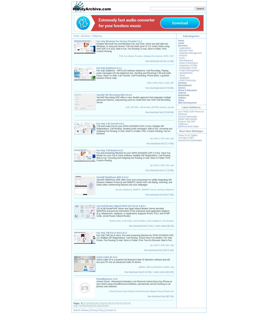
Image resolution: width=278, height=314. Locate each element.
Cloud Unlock (128, 291)
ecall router (127, 221)
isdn (167, 138)
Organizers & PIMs (188, 65)
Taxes (182, 75)
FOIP (171, 56)
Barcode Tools (186, 50)
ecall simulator (139, 221)
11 (113, 303)
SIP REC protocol (158, 107)
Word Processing (187, 80)
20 (91, 306)
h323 (156, 138)
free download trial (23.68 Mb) (160, 112)
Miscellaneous (186, 60)
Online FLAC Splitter (188, 135)
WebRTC (137, 190)
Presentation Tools (188, 68)
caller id (149, 267)
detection (158, 267)
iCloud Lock (169, 291)
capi (172, 138)
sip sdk (171, 107)
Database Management (190, 53)
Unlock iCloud (115, 291)
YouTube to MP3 (186, 138)
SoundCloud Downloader (190, 140)
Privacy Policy (97, 310)
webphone (127, 190)
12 (117, 303)
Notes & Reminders (188, 63)
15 (129, 303)
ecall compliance (154, 221)
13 (121, 303)
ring (172, 267)
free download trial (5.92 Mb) (138, 272)
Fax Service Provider (133, 56)
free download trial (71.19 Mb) (160, 170)
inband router (115, 221)
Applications (185, 48)
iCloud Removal (142, 291)
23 (103, 306)
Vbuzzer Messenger (187, 116)
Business (85, 36)
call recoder (145, 107)
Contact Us (111, 310)
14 (125, 303)
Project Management (189, 70)
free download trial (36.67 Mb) (160, 194)
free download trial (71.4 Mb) (160, 143)
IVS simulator (168, 221)
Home (76, 36)
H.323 (166, 83)
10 (108, 303)
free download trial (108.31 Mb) (159, 250)
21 (95, 306)
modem (166, 267)
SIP (172, 83)
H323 (160, 83)
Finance (183, 55)
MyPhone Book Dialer (188, 126)
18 (83, 306)
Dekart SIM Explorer (187, 119)
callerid (141, 267)
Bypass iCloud (156, 291)
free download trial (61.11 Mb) (160, 61)
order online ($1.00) (164, 226)
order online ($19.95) (164, 272)
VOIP (165, 56)
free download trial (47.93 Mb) (160, 88)
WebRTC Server (149, 190)
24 (107, 306)
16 (74, 306)
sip (151, 138)
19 (87, 306)
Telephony (97, 36)
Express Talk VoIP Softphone (186, 122)
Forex (182, 58)
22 (99, 306)
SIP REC (135, 107)
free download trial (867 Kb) (161, 296)
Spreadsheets (186, 73)
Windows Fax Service (152, 56)
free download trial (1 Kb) (141, 226)
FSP (121, 56)
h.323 (161, 138)
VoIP (128, 107)
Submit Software (81, 310)
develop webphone (165, 190)
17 (78, 306)
